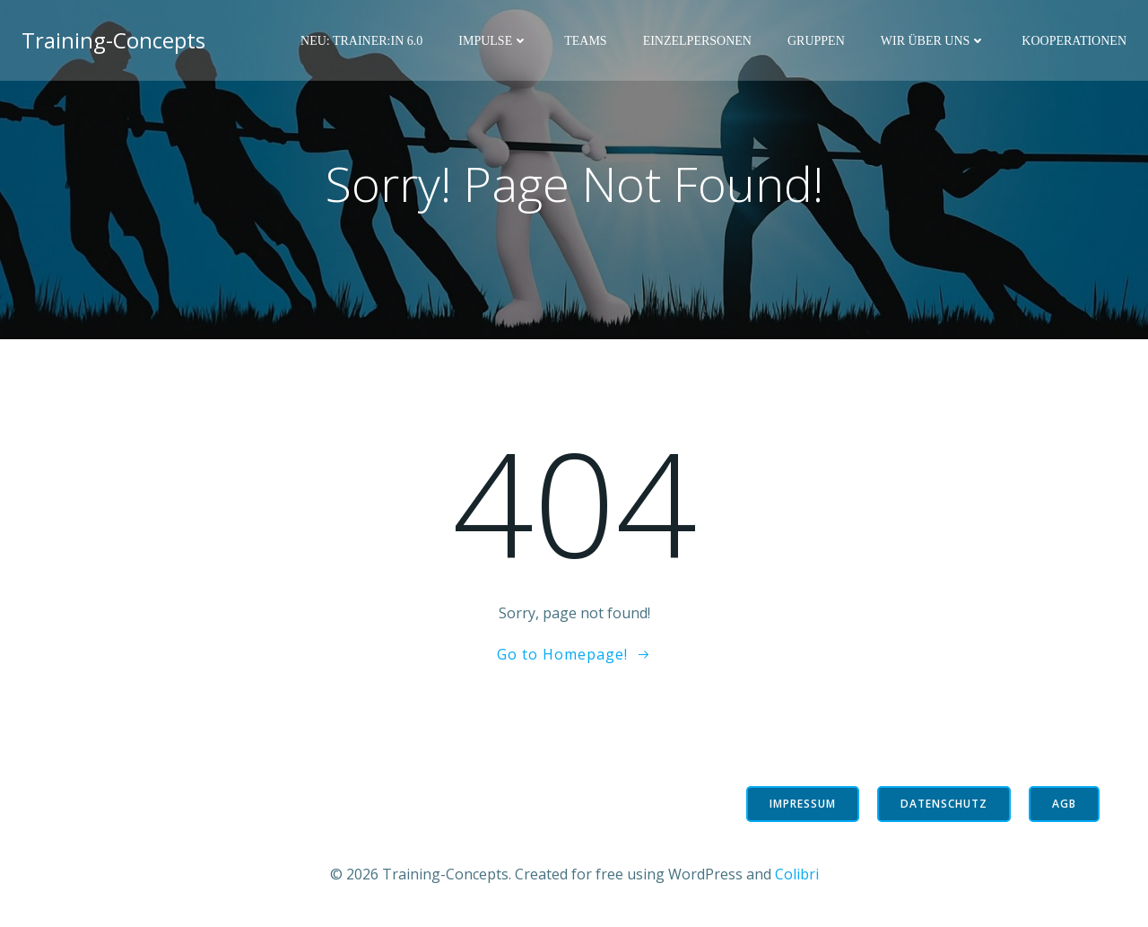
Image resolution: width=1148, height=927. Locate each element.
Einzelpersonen (697, 41)
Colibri (797, 874)
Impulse (493, 41)
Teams (585, 41)
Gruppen (816, 41)
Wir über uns (934, 41)
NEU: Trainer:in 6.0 (361, 41)
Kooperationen (1074, 41)
